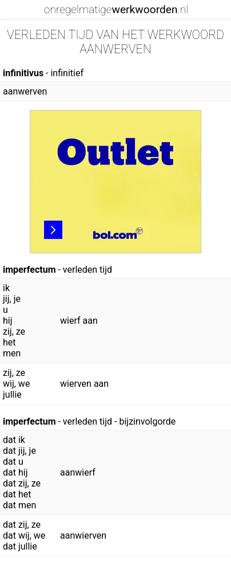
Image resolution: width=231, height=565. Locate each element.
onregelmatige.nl (116, 9)
